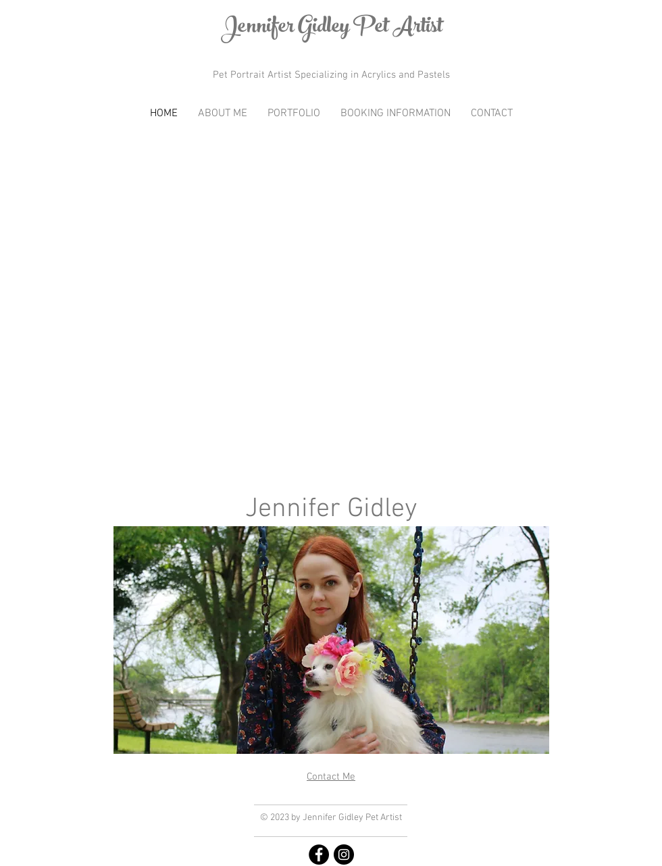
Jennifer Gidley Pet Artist (331, 28)
